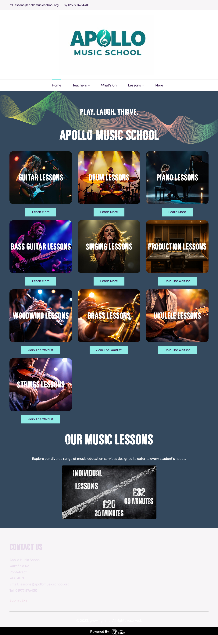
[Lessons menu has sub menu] (114, 84)
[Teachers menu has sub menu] (59, 84)
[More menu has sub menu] (182, 84)
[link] (109, 467)
